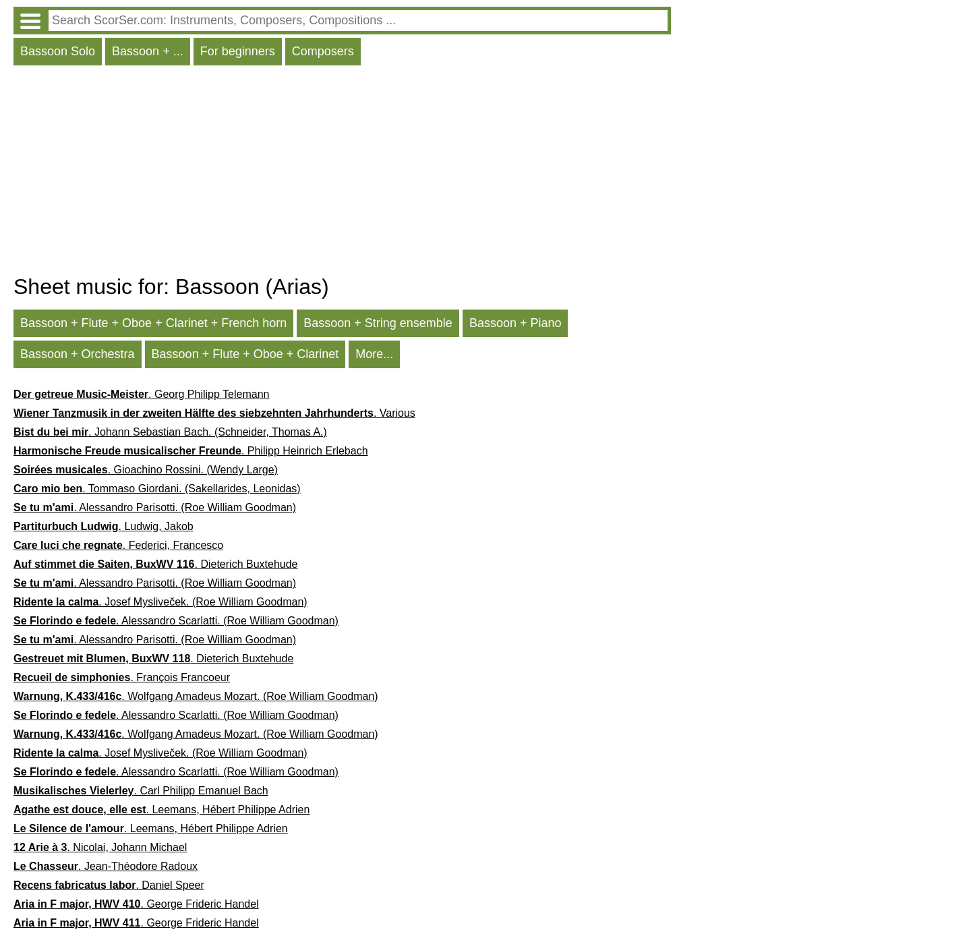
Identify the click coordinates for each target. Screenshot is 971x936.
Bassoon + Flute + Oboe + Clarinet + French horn (153, 323)
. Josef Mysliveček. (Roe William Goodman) (160, 602)
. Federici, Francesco (118, 545)
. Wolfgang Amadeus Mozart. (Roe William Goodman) (195, 696)
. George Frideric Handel (136, 904)
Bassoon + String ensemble (377, 323)
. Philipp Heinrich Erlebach (190, 451)
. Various (214, 413)
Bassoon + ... (147, 51)
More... (374, 354)
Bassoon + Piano (515, 323)
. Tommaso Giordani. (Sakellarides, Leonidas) (157, 488)
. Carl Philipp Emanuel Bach (140, 790)
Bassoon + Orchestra (77, 354)
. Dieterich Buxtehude (155, 564)
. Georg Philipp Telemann (141, 394)
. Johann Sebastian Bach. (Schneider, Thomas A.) (170, 432)
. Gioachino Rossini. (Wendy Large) (145, 469)
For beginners (237, 51)
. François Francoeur (121, 677)
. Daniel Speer (108, 885)
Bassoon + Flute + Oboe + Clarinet (245, 354)
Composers (323, 51)
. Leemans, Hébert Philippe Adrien (161, 809)
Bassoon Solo (57, 51)
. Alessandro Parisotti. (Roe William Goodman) (154, 507)
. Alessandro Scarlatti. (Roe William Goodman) (176, 620)
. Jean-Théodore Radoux (105, 866)
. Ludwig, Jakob (103, 526)
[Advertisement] (342, 173)
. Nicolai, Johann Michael (100, 847)
